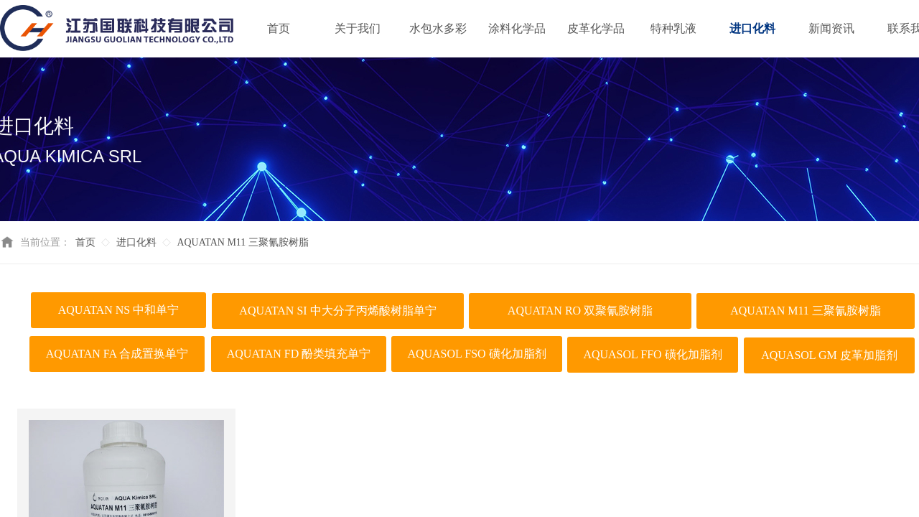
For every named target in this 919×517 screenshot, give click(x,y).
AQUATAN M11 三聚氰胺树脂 (242, 242)
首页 (85, 242)
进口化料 (136, 242)
